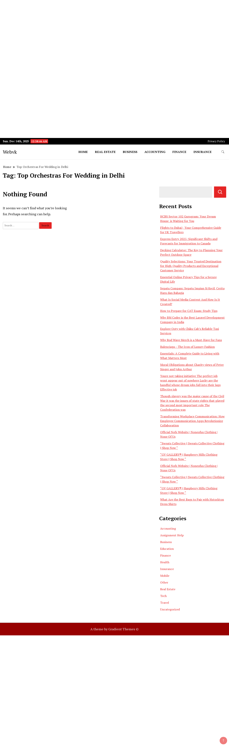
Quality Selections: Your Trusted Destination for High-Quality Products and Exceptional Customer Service (190, 265)
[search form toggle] (222, 151)
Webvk (10, 152)
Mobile (164, 576)
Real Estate (105, 152)
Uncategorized (170, 609)
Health (164, 562)
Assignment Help (172, 535)
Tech (163, 596)
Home (83, 152)
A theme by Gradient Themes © (114, 629)
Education (167, 549)
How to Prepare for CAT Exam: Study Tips (188, 311)
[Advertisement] (112, 26)
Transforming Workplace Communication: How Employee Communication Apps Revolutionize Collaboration (192, 420)
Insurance (202, 152)
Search (220, 192)
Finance (179, 152)
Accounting (154, 152)
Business (130, 152)
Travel (164, 603)
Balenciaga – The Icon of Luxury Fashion (187, 347)
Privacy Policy (216, 141)
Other (164, 582)
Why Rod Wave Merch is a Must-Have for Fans (191, 340)
